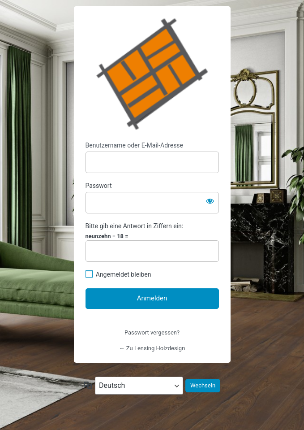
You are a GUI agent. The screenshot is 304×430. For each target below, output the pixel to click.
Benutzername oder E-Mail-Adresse (135, 145)
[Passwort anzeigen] (210, 201)
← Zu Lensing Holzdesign (152, 348)
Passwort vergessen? (152, 332)
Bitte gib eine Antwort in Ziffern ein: (135, 226)
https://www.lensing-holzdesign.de (152, 74)
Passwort (99, 185)
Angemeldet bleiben (123, 274)
